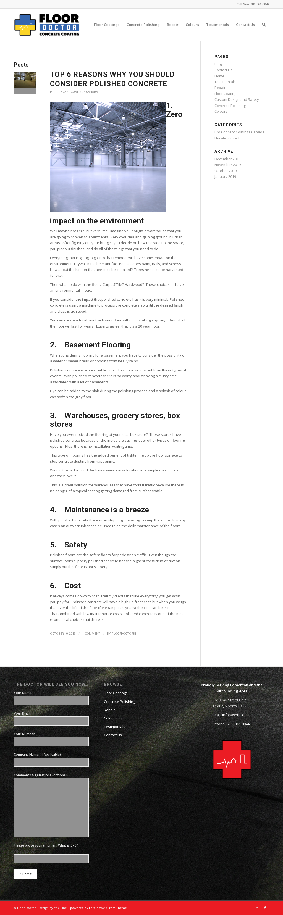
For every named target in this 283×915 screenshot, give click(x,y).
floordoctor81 (124, 634)
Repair (220, 87)
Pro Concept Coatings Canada (74, 92)
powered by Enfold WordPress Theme (98, 908)
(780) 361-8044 (238, 723)
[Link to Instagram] (257, 907)
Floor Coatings (116, 692)
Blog (218, 64)
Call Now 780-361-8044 (253, 4)
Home (219, 75)
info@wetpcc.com (236, 714)
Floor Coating (225, 93)
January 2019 (225, 176)
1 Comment (91, 634)
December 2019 (227, 158)
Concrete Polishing (230, 105)
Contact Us (223, 69)
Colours (220, 111)
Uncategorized (226, 138)
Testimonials (225, 81)
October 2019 (225, 170)
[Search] (263, 25)
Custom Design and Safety (236, 99)
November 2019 (227, 164)
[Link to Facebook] (265, 907)
